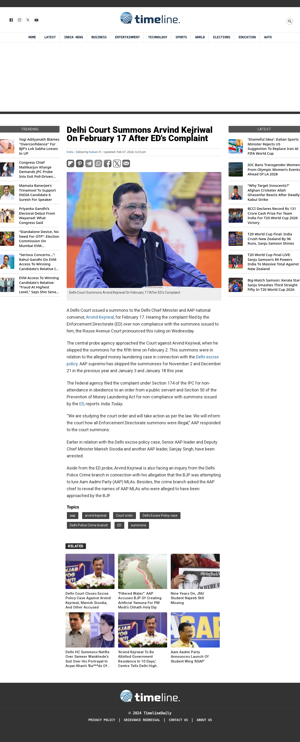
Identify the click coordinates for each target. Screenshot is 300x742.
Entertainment (127, 37)
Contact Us (178, 719)
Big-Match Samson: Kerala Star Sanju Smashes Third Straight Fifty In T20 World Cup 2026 (274, 285)
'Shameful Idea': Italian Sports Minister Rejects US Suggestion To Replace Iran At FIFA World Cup (273, 146)
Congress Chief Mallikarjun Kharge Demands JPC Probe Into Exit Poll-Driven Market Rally (36, 169)
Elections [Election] (221, 37)
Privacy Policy (101, 719)
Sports (181, 37)
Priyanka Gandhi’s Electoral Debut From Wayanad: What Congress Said (37, 215)
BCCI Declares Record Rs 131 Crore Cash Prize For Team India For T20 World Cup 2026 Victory (273, 215)
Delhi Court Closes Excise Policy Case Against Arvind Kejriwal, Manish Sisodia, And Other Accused (88, 600)
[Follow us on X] (27, 20)
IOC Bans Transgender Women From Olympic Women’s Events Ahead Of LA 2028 (274, 169)
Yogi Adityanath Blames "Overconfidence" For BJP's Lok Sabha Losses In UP (39, 146)
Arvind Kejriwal (100, 317)
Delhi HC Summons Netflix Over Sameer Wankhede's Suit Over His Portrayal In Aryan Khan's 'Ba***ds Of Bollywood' (87, 659)
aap (72, 515)
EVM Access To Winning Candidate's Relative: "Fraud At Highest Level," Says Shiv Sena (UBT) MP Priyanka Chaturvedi (39, 285)
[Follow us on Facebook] (11, 20)
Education (247, 37)
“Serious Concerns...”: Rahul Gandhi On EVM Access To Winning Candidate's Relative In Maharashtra (38, 261)
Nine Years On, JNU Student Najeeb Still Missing (187, 598)
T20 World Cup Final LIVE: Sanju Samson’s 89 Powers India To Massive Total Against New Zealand (273, 261)
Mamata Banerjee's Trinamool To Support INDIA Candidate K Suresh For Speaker (37, 192)
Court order (124, 515)
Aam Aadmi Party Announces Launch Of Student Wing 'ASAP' (190, 656)
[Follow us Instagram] (19, 20)
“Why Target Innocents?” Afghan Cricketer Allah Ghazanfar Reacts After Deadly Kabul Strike (274, 192)
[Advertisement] (150, 78)
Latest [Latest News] (50, 37)
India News (73, 37)
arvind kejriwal (95, 515)
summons (138, 525)
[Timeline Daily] (150, 695)
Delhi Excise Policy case (160, 515)
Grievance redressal (142, 719)
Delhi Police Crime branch (89, 525)
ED (81, 403)
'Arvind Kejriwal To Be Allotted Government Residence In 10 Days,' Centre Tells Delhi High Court (137, 659)
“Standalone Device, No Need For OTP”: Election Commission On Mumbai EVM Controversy (39, 238)
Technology (157, 37)
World (200, 37)
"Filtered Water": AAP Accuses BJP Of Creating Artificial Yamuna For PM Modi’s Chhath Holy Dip (139, 600)
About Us (204, 719)
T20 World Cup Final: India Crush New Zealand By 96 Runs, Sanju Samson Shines (271, 239)
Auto (268, 37)
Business (99, 37)
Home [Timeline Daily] (32, 37)
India (70, 152)
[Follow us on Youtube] (36, 20)
